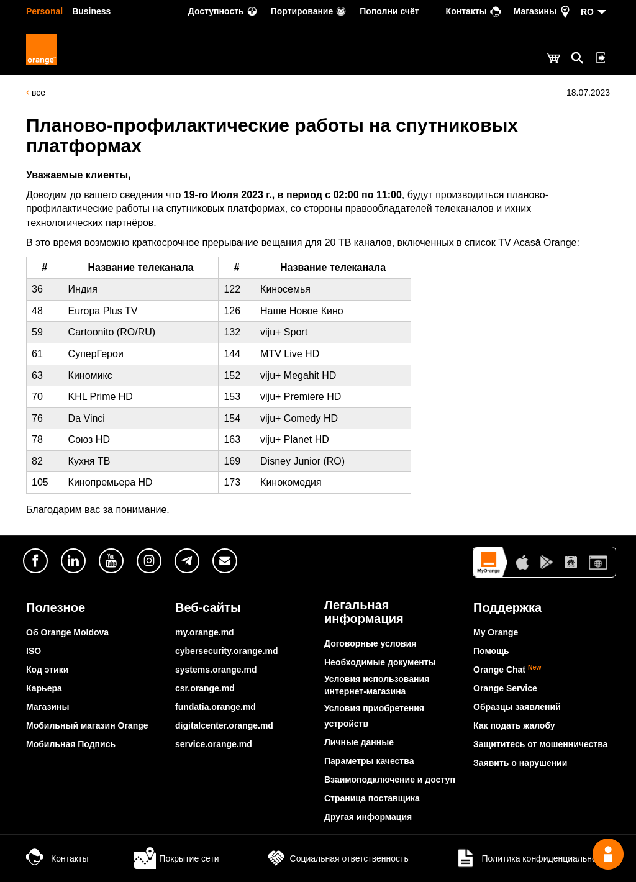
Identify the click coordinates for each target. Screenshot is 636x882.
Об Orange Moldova (67, 632)
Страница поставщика (372, 798)
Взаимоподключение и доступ (389, 779)
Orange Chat (507, 670)
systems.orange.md (216, 670)
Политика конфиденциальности (532, 858)
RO (587, 12)
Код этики (47, 670)
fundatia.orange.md (215, 707)
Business (91, 11)
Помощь (491, 651)
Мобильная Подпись (71, 744)
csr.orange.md (205, 688)
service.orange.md (213, 744)
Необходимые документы (380, 662)
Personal (44, 11)
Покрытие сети (176, 858)
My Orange (495, 632)
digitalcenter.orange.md (224, 725)
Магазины (47, 707)
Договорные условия (370, 643)
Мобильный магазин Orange (87, 725)
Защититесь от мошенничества (540, 744)
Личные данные (359, 742)
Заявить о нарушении (520, 763)
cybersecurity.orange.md (226, 651)
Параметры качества (369, 761)
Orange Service (505, 688)
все (35, 93)
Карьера (44, 688)
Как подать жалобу (514, 725)
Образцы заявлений (517, 707)
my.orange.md (204, 632)
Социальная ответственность (337, 858)
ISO (33, 651)
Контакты (57, 858)
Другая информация (368, 817)
